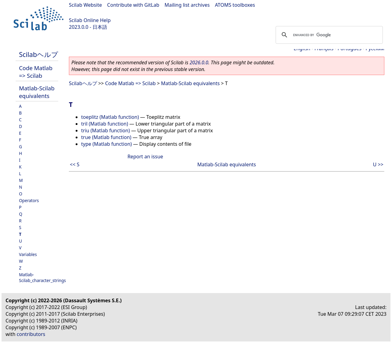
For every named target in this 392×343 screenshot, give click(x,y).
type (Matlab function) (106, 144)
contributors (31, 334)
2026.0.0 (199, 62)
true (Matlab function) (106, 137)
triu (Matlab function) (105, 130)
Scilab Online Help (90, 20)
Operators (29, 200)
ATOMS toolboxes (235, 5)
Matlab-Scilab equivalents (37, 92)
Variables (28, 254)
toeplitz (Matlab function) (110, 117)
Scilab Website (85, 5)
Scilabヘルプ (38, 54)
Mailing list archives (186, 5)
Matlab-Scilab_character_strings (42, 277)
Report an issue (145, 156)
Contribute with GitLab (133, 5)
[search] (328, 35)
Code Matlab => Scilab (35, 71)
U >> (378, 164)
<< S (74, 164)
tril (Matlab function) (104, 123)
